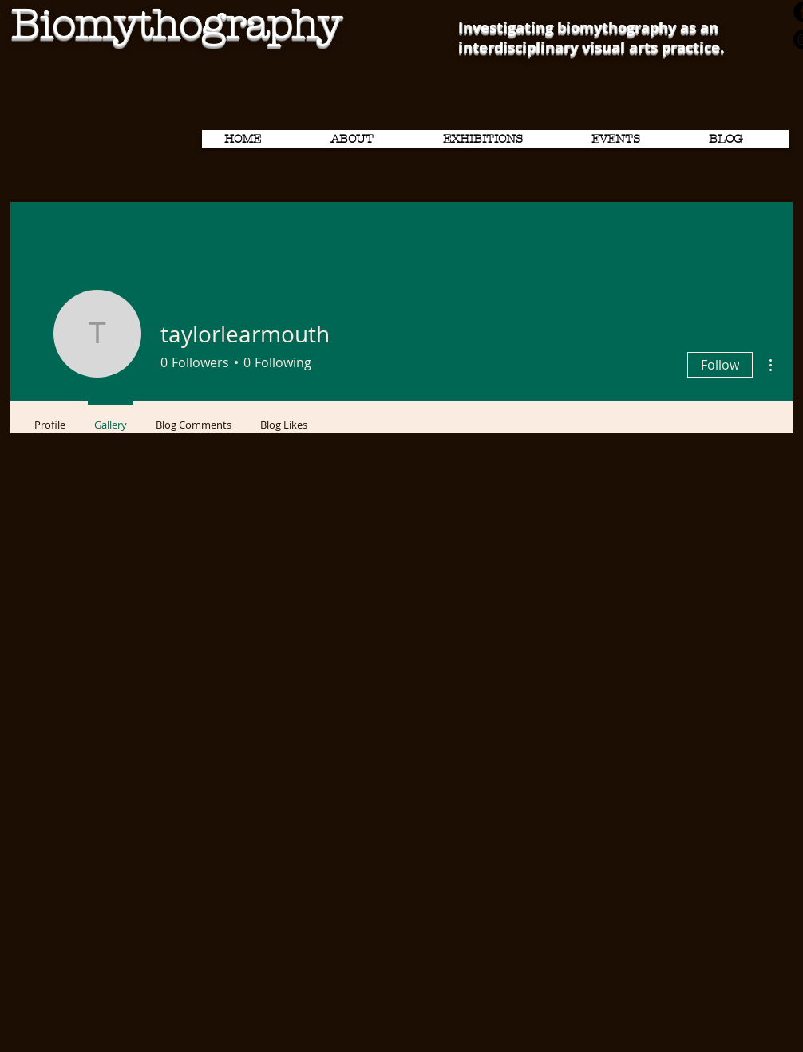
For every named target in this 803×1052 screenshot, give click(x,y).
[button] (499, 139)
